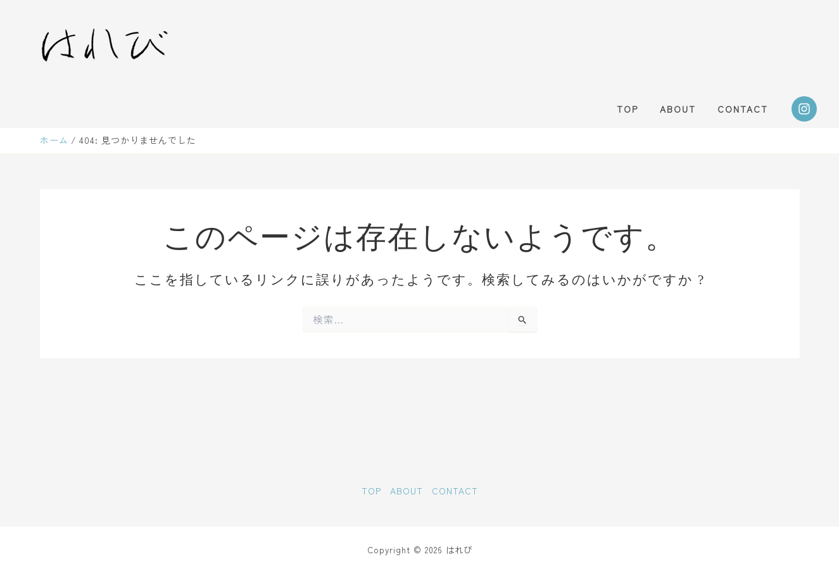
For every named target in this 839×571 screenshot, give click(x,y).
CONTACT (744, 109)
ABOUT (684, 109)
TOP (637, 109)
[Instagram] (804, 109)
